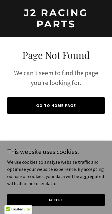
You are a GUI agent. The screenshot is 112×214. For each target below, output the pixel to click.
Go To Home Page (56, 105)
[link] (56, 26)
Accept (56, 200)
